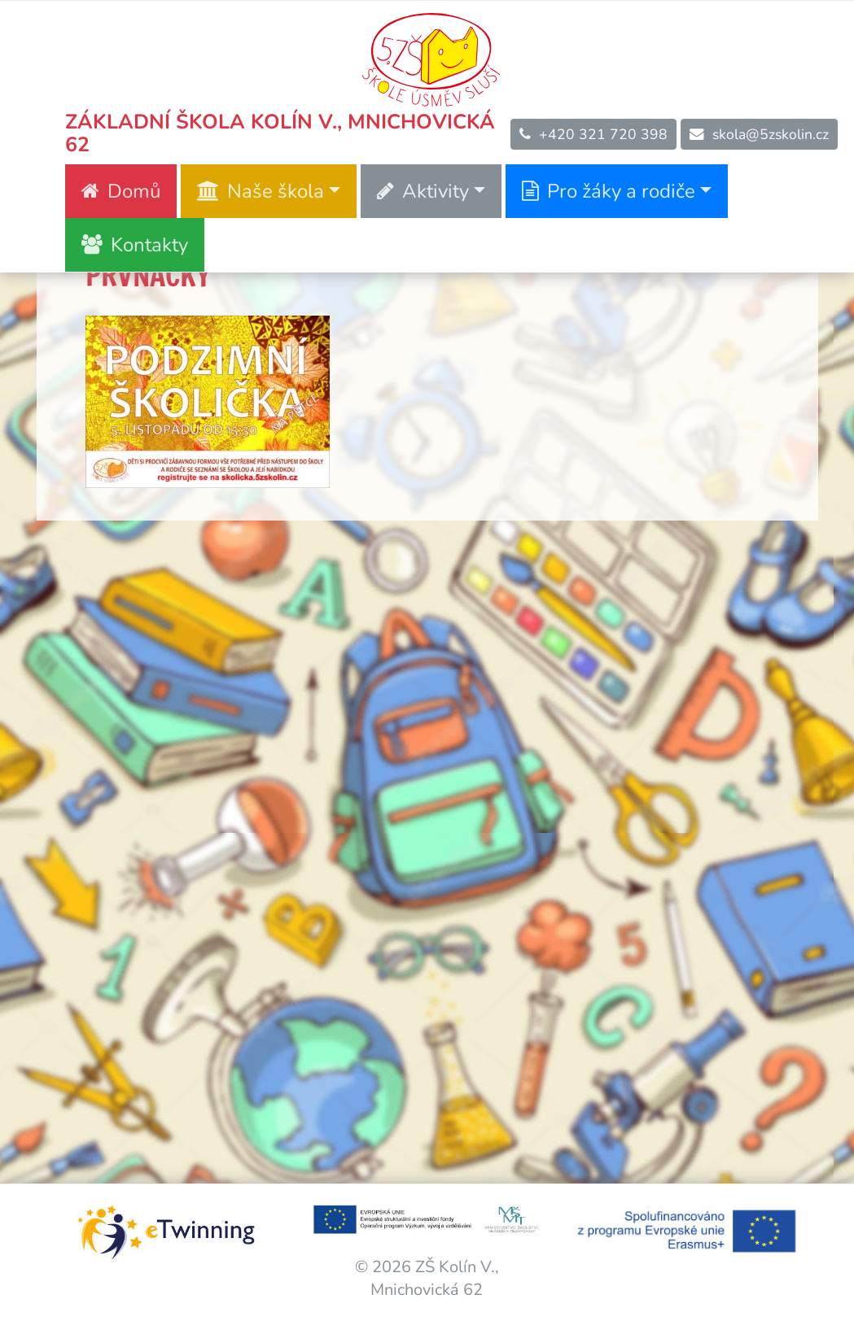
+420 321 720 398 (593, 134)
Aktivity (423, 191)
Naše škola (260, 191)
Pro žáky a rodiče (608, 191)
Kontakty (134, 245)
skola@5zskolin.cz (759, 134)
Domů (120, 191)
